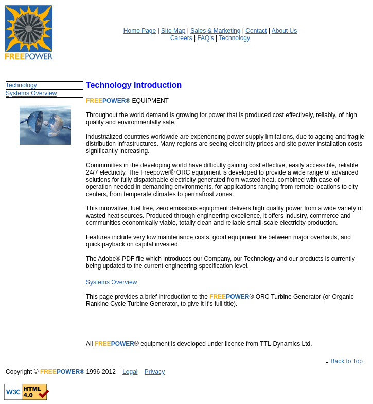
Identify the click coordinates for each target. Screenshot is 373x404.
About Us (284, 30)
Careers (181, 38)
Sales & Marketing (215, 30)
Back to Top (346, 361)
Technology (234, 38)
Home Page (139, 30)
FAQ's (205, 38)
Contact (256, 30)
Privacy (155, 371)
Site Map (173, 30)
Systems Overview (31, 93)
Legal (129, 371)
